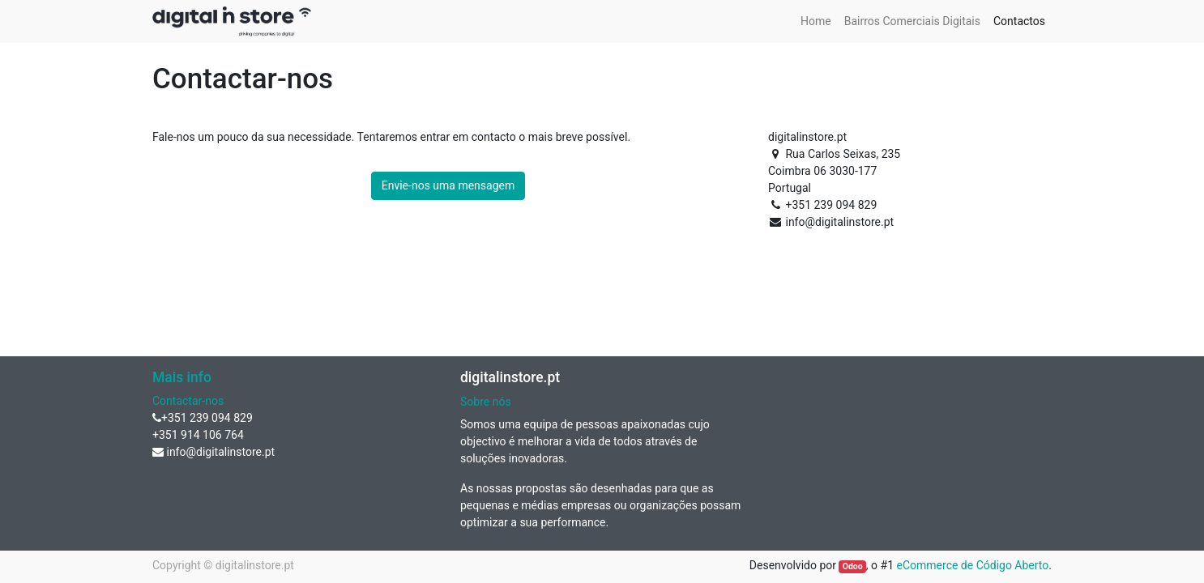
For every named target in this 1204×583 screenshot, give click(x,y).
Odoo (853, 566)
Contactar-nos (188, 400)
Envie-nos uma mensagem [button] (448, 185)
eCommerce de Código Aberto (973, 565)
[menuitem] (816, 21)
